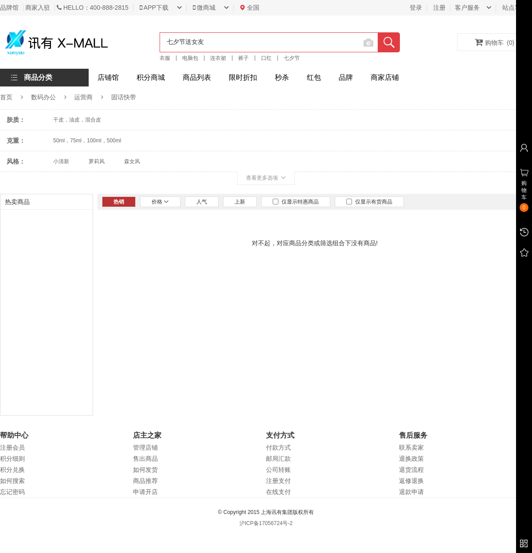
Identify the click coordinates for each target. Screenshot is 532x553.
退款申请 (411, 491)
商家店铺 (385, 77)
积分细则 (12, 458)
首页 (6, 97)
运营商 (83, 97)
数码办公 (43, 97)
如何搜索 (12, 480)
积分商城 (151, 77)
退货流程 (411, 469)
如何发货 (145, 469)
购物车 (495, 42)
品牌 (346, 77)
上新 (240, 202)
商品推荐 (145, 480)
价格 (160, 202)
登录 (416, 7)
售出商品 (145, 458)
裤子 (243, 58)
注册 (439, 7)
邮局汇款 (278, 458)
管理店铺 (145, 447)
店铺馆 (108, 77)
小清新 (61, 161)
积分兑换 (12, 469)
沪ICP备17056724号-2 (266, 523)
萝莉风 (97, 161)
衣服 (165, 58)
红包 (314, 77)
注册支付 (278, 480)
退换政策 (411, 458)
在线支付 (278, 491)
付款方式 (278, 447)
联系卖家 (411, 447)
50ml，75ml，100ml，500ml (87, 140)
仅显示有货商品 (369, 202)
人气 (201, 202)
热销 (118, 202)
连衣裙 (218, 58)
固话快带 (123, 97)
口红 (266, 58)
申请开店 (145, 491)
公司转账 (278, 469)
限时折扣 (243, 77)
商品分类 (38, 77)
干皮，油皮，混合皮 (77, 120)
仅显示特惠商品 (296, 202)
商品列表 (197, 77)
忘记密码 (12, 491)
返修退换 (411, 480)
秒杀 (282, 77)
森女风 (132, 161)
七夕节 (292, 58)
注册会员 (12, 447)
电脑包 (190, 58)
